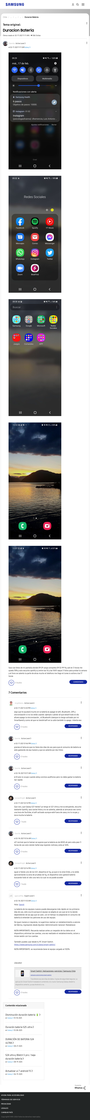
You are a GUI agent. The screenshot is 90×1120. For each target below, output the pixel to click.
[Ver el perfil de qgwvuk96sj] (19, 896)
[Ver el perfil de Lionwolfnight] (20, 798)
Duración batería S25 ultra (18, 1027)
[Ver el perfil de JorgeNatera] (19, 703)
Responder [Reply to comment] (73, 726)
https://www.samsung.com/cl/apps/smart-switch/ (34, 945)
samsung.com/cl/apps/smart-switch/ (41, 975)
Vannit (21, 904)
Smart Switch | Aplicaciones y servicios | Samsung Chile (53, 971)
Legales (4, 1108)
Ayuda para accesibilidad (12, 1095)
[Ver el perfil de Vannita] (12, 43)
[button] (83, 43)
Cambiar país (7, 1112)
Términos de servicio (10, 1100)
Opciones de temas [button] (83, 23)
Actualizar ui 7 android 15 (18, 1071)
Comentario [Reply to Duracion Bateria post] (78, 682)
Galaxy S (27, 47)
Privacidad (6, 1104)
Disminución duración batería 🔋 (22, 1014)
